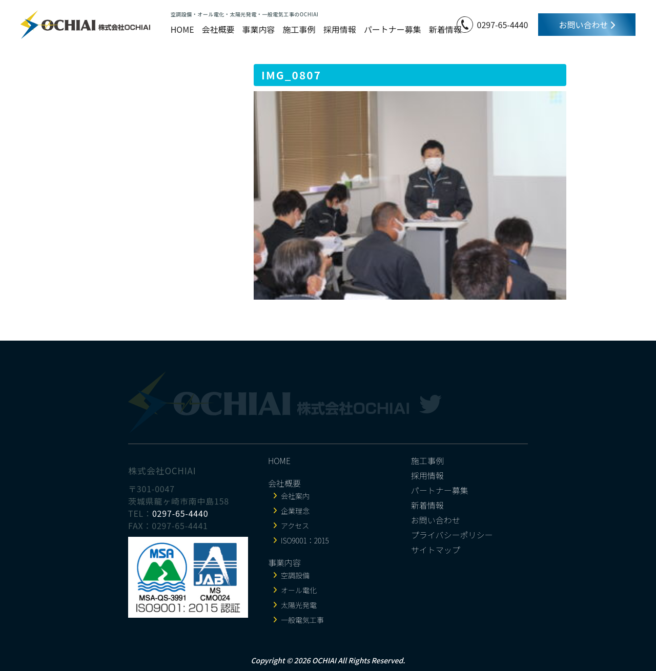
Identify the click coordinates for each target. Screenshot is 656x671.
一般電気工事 (302, 620)
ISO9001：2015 (305, 540)
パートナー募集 (392, 29)
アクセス (295, 525)
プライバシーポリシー (452, 535)
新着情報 (445, 29)
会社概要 (218, 29)
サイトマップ (435, 549)
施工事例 (299, 29)
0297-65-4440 (502, 24)
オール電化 (299, 590)
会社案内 (295, 496)
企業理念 (295, 511)
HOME (182, 29)
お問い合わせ (587, 24)
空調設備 (295, 575)
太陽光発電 (299, 605)
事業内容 (258, 29)
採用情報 (339, 29)
